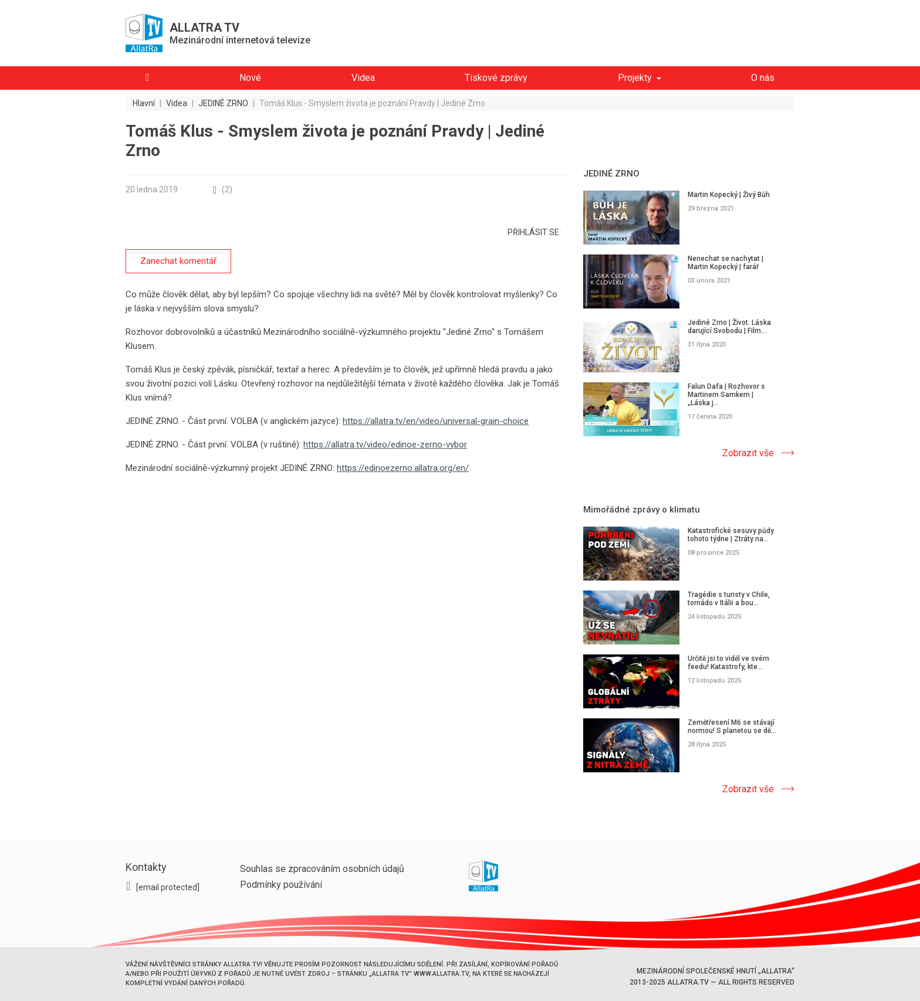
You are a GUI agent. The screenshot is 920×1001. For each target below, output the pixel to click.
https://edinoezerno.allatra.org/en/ (403, 468)
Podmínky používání (281, 884)
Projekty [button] (635, 77)
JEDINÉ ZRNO (611, 173)
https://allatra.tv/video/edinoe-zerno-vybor (385, 444)
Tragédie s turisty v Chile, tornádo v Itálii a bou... (729, 599)
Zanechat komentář (178, 261)
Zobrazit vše (748, 453)
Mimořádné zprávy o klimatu (641, 509)
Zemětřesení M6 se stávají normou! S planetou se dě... (732, 726)
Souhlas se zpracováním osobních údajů (322, 868)
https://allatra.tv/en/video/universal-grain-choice (436, 421)
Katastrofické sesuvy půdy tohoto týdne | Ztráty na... (731, 535)
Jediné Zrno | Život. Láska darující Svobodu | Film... (729, 326)
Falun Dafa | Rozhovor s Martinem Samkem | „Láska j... (726, 394)
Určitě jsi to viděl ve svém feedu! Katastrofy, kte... (728, 662)
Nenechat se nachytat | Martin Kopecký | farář (725, 263)
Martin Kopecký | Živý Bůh (729, 195)
